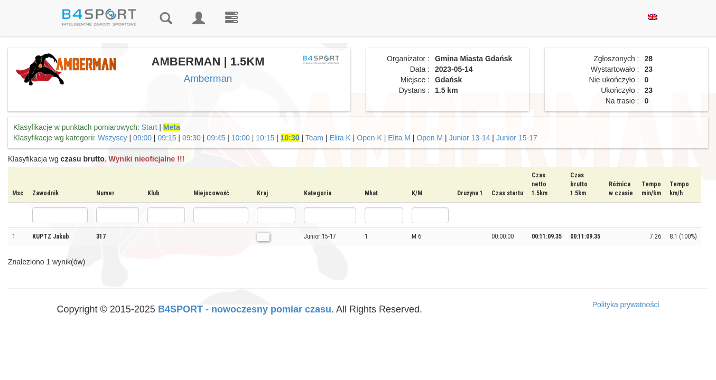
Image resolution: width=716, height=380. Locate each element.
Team (314, 138)
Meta (171, 127)
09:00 (142, 138)
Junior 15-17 (516, 138)
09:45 (216, 138)
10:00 (240, 138)
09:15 (166, 138)
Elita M (399, 138)
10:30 (290, 138)
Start (149, 127)
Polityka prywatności (625, 304)
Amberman (208, 78)
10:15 (265, 138)
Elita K (339, 138)
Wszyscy (112, 138)
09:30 (191, 138)
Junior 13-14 (469, 138)
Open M (429, 138)
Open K (369, 138)
